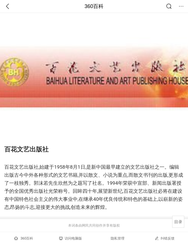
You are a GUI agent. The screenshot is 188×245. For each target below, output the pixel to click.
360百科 (94, 6)
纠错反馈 (164, 238)
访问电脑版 (70, 238)
